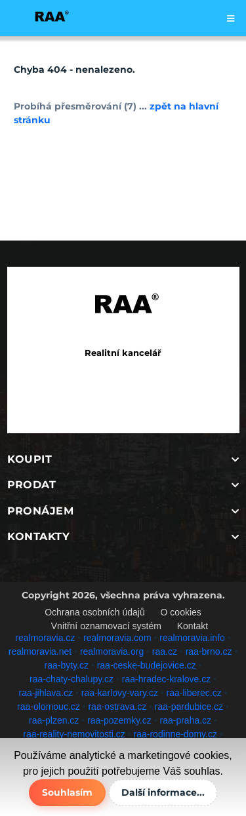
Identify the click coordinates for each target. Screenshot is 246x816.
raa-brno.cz (209, 651)
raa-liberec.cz (194, 693)
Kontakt (192, 626)
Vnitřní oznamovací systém (106, 626)
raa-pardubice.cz (189, 706)
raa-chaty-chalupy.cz (71, 679)
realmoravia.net (40, 651)
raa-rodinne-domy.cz (175, 734)
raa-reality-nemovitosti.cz (74, 734)
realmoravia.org (112, 651)
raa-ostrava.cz (117, 706)
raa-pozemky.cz (119, 720)
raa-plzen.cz (54, 720)
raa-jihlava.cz (46, 693)
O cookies (181, 612)
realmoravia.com (117, 637)
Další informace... (163, 792)
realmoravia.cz (45, 637)
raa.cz (164, 651)
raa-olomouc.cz (48, 706)
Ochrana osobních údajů (95, 612)
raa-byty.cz (67, 665)
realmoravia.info (192, 637)
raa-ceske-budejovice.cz (146, 665)
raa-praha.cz (186, 720)
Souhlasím (67, 792)
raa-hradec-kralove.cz (166, 679)
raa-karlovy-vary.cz (119, 693)
